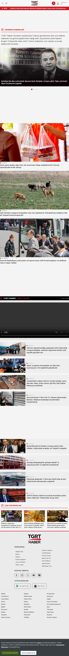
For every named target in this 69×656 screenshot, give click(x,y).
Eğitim (3, 607)
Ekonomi (4, 609)
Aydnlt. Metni (46, 563)
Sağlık (49, 599)
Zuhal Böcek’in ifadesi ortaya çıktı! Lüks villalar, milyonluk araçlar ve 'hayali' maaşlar (47, 447)
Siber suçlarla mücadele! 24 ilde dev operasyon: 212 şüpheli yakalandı (43, 366)
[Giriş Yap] (54, 3)
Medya (26, 609)
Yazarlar (49, 615)
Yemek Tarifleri (52, 617)
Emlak (3, 612)
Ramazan (50, 596)
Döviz (3, 601)
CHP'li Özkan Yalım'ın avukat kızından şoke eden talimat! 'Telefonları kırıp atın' (46, 496)
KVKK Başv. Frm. (47, 566)
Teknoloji (50, 609)
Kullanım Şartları (47, 550)
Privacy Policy (46, 555)
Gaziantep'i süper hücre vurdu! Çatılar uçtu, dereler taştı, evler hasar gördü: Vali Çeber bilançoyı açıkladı (47, 383)
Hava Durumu (5, 617)
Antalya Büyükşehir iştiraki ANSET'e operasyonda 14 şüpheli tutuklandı (43, 463)
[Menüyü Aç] (6, 3)
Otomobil (27, 615)
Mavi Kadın (27, 607)
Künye (17, 554)
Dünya (3, 604)
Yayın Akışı (50, 612)
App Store (39, 586)
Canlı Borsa (5, 596)
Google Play (22, 586)
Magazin (27, 604)
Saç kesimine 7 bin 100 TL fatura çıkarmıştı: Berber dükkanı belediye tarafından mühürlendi (46, 399)
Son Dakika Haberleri (54, 604)
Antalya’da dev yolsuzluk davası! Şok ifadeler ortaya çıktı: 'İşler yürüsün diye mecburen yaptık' (34, 82)
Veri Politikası (46, 561)
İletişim (18, 557)
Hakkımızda (19, 551)
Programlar (51, 593)
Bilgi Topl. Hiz (46, 558)
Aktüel (3, 593)
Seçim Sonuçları (52, 601)
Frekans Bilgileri (21, 559)
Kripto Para (28, 599)
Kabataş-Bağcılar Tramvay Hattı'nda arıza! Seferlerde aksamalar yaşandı (46, 480)
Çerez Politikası (20, 562)
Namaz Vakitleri (29, 612)
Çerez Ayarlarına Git (28, 653)
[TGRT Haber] (34, 3)
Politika (26, 617)
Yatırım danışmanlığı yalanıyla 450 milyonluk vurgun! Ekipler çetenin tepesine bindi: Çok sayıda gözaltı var (47, 350)
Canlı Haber (5, 599)
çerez (39, 643)
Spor (48, 607)
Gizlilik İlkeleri (46, 553)
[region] (34, 647)
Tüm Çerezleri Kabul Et (10, 653)
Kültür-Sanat (28, 596)
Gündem (4, 615)
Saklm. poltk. (20, 565)
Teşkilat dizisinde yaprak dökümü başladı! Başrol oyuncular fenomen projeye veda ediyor (38, 8)
